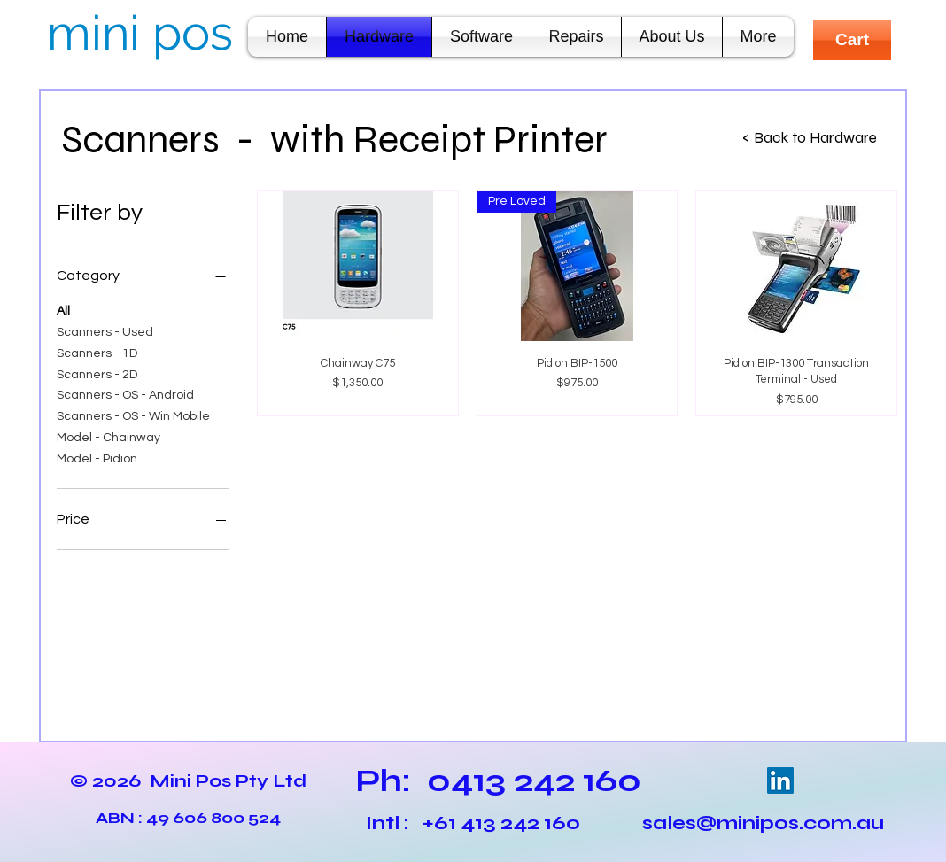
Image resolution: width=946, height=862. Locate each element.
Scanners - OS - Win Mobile (133, 415)
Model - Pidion (97, 457)
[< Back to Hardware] (809, 138)
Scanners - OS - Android (125, 393)
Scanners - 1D (97, 352)
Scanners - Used (105, 330)
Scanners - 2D (97, 373)
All (63, 309)
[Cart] (852, 40)
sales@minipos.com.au (763, 823)
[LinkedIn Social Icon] (780, 780)
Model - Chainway (108, 436)
